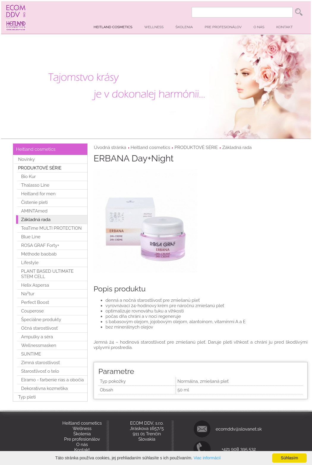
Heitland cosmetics (113, 27)
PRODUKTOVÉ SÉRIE (196, 147)
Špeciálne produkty (41, 319)
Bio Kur (28, 176)
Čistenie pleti (34, 202)
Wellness (154, 27)
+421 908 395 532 (239, 449)
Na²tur (27, 293)
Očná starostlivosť (39, 328)
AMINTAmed (34, 211)
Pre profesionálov (223, 27)
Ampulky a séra (37, 336)
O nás (258, 27)
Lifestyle (30, 262)
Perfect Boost (35, 302)
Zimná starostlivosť (40, 362)
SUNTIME (31, 354)
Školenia (184, 27)
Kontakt (284, 27)
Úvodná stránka (110, 147)
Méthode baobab (38, 254)
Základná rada (237, 147)
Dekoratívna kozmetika (44, 388)
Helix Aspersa (35, 285)
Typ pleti (27, 397)
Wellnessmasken (38, 345)
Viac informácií (207, 458)
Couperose (32, 311)
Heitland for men (38, 193)
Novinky (26, 159)
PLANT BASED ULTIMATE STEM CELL (47, 274)
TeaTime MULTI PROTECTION (51, 228)
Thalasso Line (35, 185)
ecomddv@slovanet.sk (239, 429)
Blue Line (30, 236)
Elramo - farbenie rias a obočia (52, 380)
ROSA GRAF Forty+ (40, 245)
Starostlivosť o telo (40, 371)
